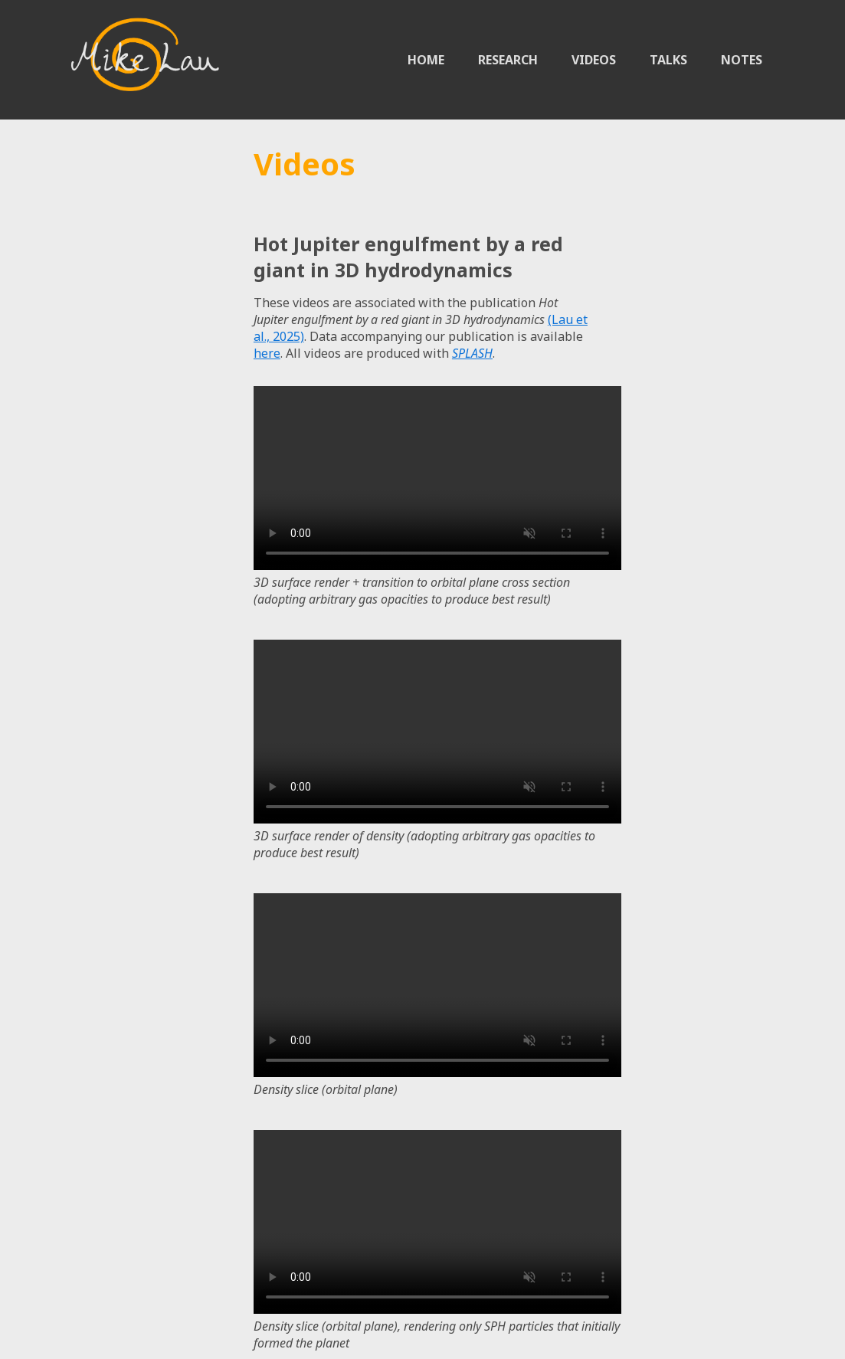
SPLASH (472, 353)
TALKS (668, 59)
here (267, 353)
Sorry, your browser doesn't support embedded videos (437, 478)
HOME (426, 59)
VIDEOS (594, 59)
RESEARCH (508, 59)
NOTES (741, 59)
